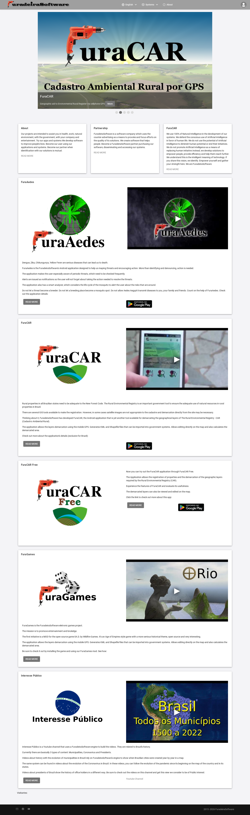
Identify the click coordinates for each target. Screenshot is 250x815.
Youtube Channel (134, 779)
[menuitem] (130, 4)
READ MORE (27, 156)
